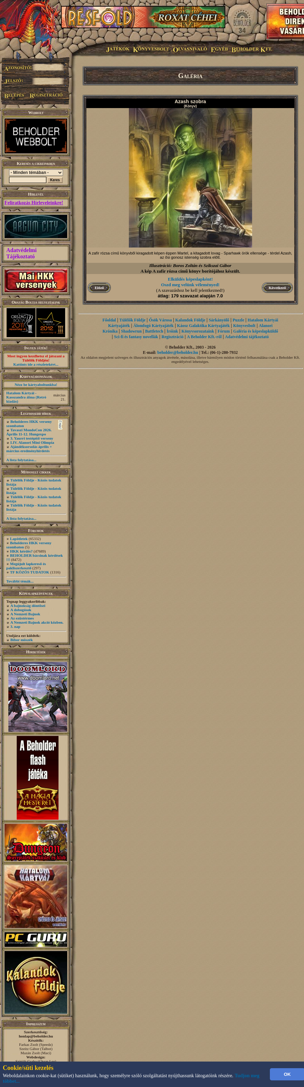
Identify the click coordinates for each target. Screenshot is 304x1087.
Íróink (172, 331)
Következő (277, 288)
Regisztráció (173, 336)
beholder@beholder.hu (177, 352)
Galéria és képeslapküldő (255, 331)
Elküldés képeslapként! (190, 279)
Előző (99, 288)
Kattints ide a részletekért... (36, 364)
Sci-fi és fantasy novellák (136, 336)
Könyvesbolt (244, 325)
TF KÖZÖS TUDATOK (29, 572)
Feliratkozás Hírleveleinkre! (34, 202)
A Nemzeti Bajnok (25, 614)
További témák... (19, 581)
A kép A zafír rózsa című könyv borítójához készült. (190, 271)
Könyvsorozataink (197, 331)
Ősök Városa (160, 320)
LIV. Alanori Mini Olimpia (32, 442)
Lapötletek (19, 539)
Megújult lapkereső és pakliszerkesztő (26, 566)
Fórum (224, 331)
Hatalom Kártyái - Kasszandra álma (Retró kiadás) (26, 397)
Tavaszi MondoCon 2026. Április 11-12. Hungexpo (29, 432)
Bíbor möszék (21, 640)
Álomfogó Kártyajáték (153, 325)
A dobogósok (20, 610)
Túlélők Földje (132, 320)
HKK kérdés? (21, 551)
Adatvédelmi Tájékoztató (21, 253)
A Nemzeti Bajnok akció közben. (36, 622)
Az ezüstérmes (22, 618)
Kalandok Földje (190, 320)
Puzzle (238, 320)
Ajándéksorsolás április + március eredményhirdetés (29, 448)
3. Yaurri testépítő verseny (31, 438)
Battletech (154, 331)
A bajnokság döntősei (27, 605)
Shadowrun (131, 331)
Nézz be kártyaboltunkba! (36, 384)
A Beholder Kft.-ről (204, 336)
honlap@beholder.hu (36, 1036)
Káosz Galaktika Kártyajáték (203, 325)
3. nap (15, 626)
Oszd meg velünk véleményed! (190, 284)
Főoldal (109, 320)
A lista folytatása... (21, 460)
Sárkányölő (219, 320)
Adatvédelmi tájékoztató (247, 336)
